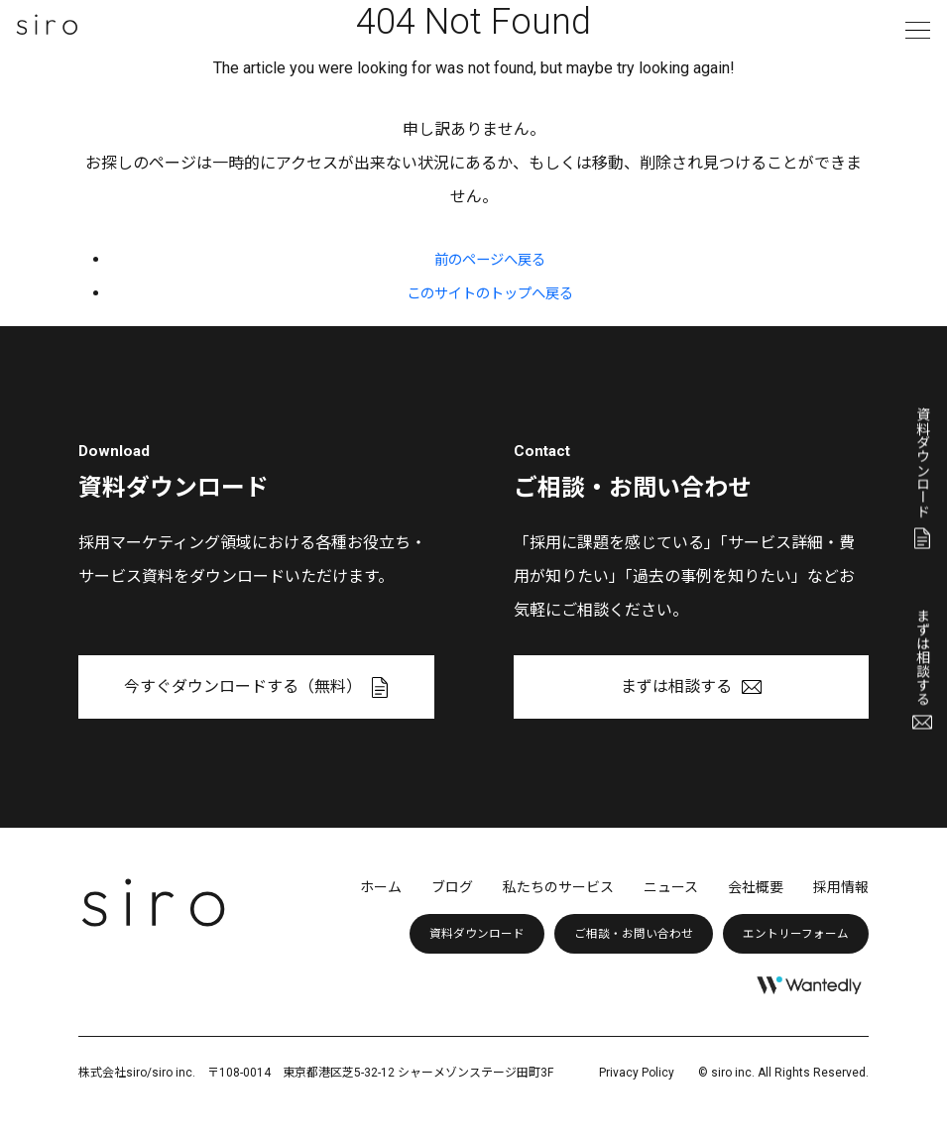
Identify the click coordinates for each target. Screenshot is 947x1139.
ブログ (452, 887)
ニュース (671, 887)
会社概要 (755, 887)
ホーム (381, 887)
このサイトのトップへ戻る (490, 293)
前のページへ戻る (489, 259)
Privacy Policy (636, 1072)
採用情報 (841, 887)
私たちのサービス (558, 887)
